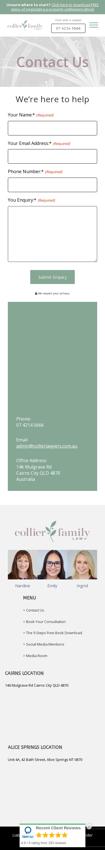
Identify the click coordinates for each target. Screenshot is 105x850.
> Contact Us (33, 610)
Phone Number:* (35, 171)
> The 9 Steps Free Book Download (52, 632)
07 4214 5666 (68, 28)
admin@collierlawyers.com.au (46, 446)
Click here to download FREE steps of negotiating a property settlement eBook (55, 7)
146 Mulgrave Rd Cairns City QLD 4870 (36, 685)
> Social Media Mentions (43, 644)
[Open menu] (93, 29)
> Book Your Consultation (44, 621)
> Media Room (35, 655)
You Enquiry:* (31, 200)
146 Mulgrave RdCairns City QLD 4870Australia (38, 473)
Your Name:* (30, 115)
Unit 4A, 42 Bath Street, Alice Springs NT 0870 (45, 759)
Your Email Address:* (39, 143)
